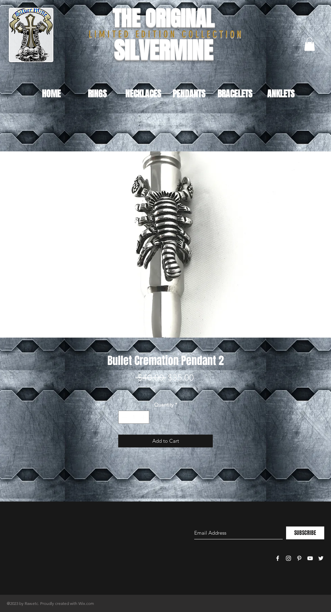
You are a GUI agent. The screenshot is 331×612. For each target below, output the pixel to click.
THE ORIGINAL (163, 18)
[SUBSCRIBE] (305, 533)
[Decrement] (123, 417)
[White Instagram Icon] (288, 558)
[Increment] (144, 417)
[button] (309, 44)
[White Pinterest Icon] (299, 558)
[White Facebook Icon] (277, 558)
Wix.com (86, 603)
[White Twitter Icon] (320, 558)
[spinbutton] (133, 417)
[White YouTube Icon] (310, 558)
